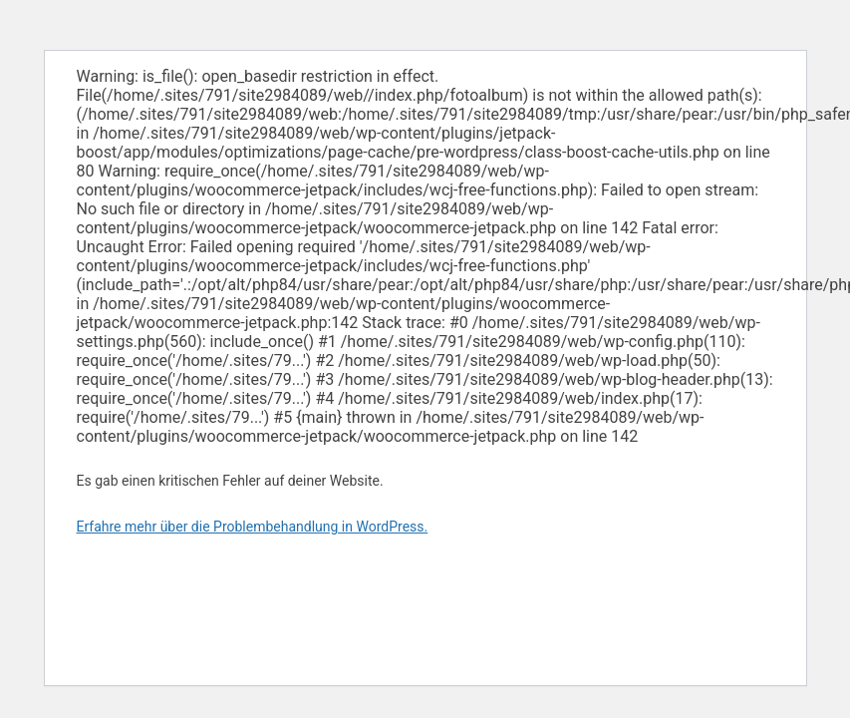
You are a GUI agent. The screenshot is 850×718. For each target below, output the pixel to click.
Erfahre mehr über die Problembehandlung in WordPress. (252, 527)
